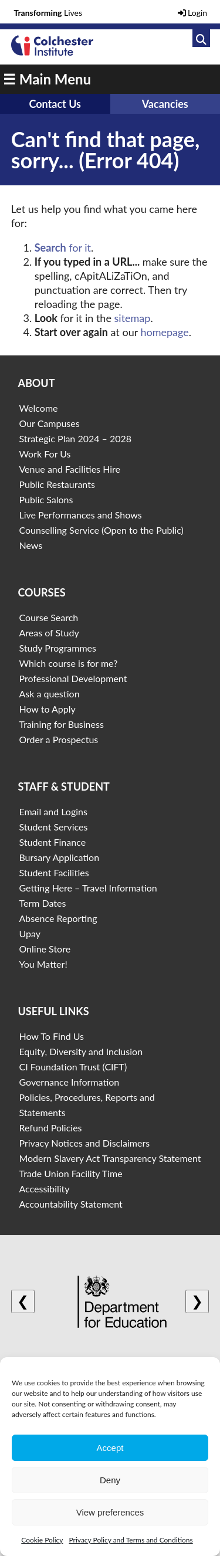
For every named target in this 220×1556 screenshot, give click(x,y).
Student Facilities (54, 872)
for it (63, 247)
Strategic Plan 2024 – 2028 (75, 438)
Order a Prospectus (58, 739)
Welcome (38, 407)
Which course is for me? (68, 663)
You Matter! (43, 963)
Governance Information (69, 1081)
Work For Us (44, 453)
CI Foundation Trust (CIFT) (73, 1066)
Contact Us (55, 103)
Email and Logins (53, 811)
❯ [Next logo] (197, 1301)
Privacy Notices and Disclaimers (84, 1142)
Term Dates (42, 902)
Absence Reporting (58, 918)
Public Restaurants (56, 484)
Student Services (53, 826)
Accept (110, 1448)
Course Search (48, 617)
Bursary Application (59, 857)
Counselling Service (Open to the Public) (101, 529)
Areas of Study (49, 632)
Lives (48, 13)
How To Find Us (51, 1036)
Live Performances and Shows (80, 514)
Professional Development (73, 678)
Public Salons (46, 499)
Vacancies (165, 103)
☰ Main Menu (47, 78)
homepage (164, 332)
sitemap (132, 317)
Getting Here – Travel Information (88, 887)
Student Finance (52, 842)
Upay (29, 933)
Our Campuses (49, 423)
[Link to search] (201, 38)
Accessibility (44, 1188)
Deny (110, 1480)
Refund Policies (50, 1127)
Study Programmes (57, 647)
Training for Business (61, 724)
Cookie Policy (42, 1539)
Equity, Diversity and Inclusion (81, 1051)
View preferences (110, 1512)
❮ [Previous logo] (23, 1301)
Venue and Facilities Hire (69, 468)
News (30, 545)
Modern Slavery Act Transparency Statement (110, 1158)
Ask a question (49, 693)
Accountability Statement (70, 1203)
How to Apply (47, 708)
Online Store (44, 948)
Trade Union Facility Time (70, 1173)
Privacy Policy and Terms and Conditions (130, 1539)
